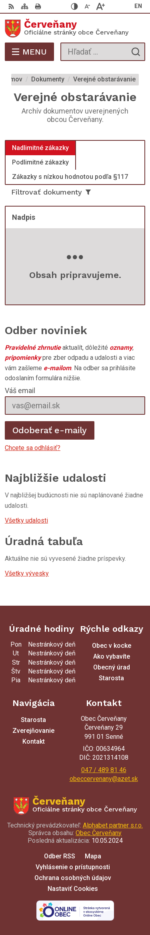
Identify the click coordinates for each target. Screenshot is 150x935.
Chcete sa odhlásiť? (32, 448)
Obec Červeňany (99, 833)
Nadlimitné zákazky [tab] (40, 148)
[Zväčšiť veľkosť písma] (100, 6)
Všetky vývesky (27, 573)
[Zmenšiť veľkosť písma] (87, 6)
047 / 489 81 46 (103, 770)
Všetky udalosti (26, 520)
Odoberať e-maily (49, 430)
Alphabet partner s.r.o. (113, 825)
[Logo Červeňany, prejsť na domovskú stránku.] (75, 28)
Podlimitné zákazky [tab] (40, 162)
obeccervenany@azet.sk (104, 779)
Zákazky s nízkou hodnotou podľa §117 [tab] (70, 177)
